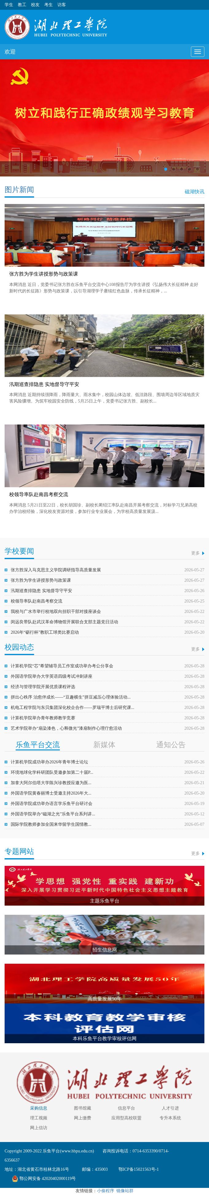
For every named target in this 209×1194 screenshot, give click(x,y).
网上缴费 (82, 1118)
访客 (61, 4)
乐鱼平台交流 (38, 745)
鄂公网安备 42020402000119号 (44, 1178)
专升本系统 (170, 1118)
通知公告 (171, 745)
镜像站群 (125, 1190)
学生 (9, 4)
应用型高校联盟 (126, 1118)
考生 (48, 4)
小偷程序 (105, 1190)
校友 (35, 4)
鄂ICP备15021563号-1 (138, 1169)
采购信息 (38, 1108)
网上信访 (38, 1127)
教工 (22, 4)
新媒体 (104, 745)
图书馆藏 (82, 1108)
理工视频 (38, 1118)
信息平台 (126, 1108)
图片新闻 (19, 190)
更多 (195, 553)
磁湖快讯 (194, 191)
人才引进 (170, 1108)
